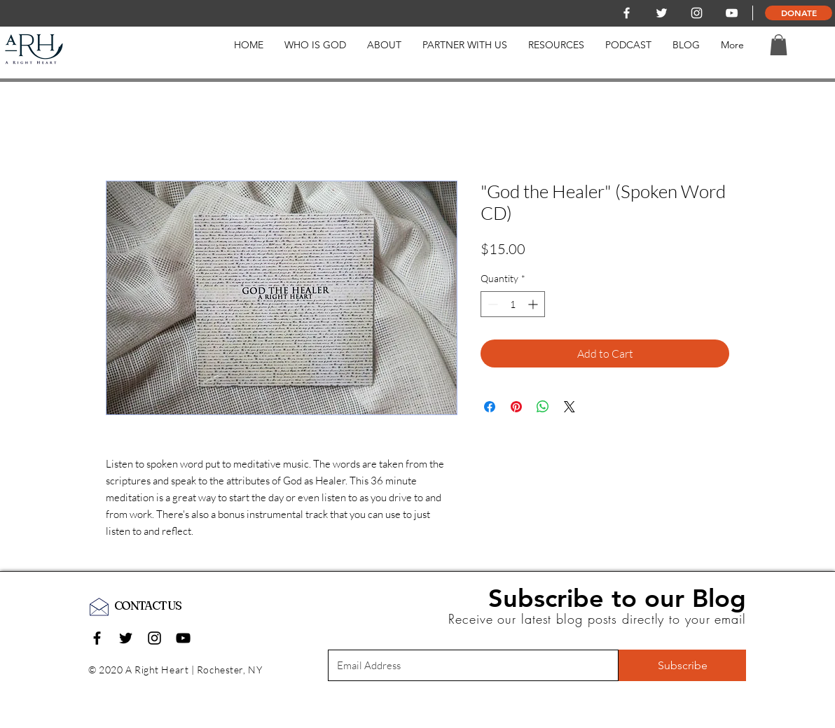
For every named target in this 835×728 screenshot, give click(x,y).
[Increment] (534, 304)
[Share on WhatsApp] (542, 406)
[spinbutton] (512, 304)
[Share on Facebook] (489, 406)
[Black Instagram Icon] (154, 638)
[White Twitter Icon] (661, 13)
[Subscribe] (682, 665)
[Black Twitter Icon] (125, 638)
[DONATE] (798, 13)
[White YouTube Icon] (731, 13)
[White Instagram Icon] (696, 13)
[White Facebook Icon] (626, 13)
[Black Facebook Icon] (97, 638)
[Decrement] (491, 304)
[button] (778, 44)
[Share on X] (569, 406)
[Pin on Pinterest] (516, 406)
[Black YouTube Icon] (183, 638)
